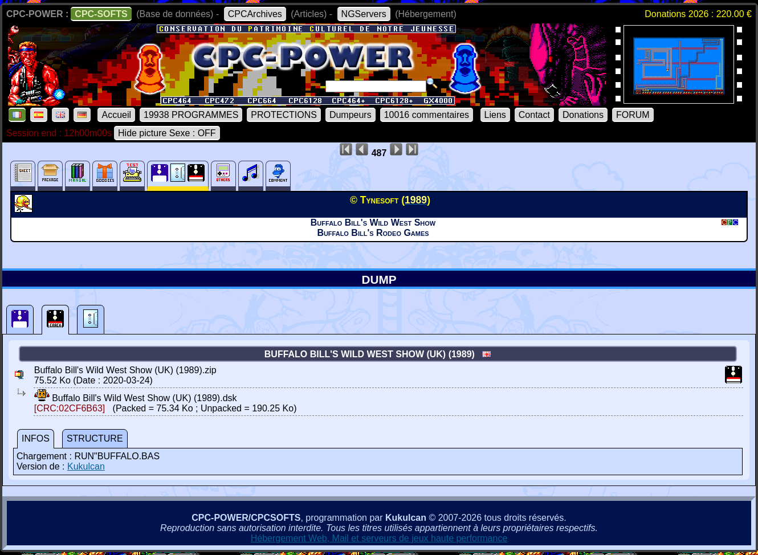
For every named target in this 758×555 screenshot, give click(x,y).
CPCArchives (255, 14)
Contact (534, 115)
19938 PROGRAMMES (191, 115)
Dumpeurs (350, 115)
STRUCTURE (95, 438)
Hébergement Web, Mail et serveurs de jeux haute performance (379, 538)
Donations (583, 115)
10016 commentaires (426, 115)
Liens (495, 115)
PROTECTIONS (284, 115)
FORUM (633, 115)
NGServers (363, 14)
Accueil (116, 115)
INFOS (36, 438)
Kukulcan (86, 466)
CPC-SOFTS (101, 14)
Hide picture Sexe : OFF (167, 133)
